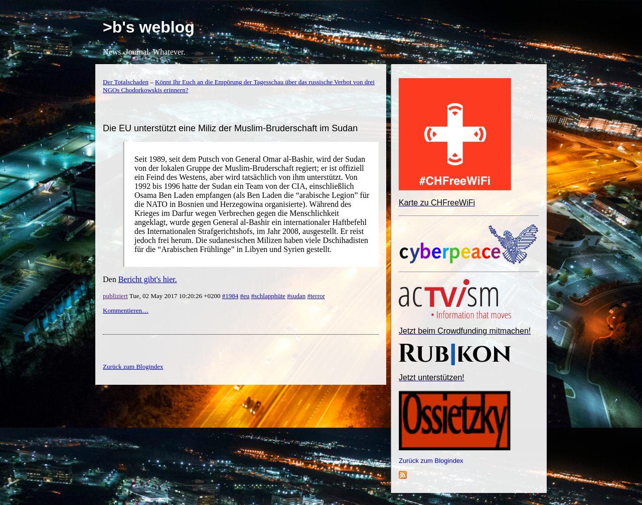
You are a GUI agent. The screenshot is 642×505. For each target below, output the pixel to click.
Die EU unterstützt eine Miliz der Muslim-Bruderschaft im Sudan (230, 128)
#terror (316, 296)
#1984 (230, 296)
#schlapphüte (268, 296)
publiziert (115, 296)
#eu (244, 296)
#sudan (296, 296)
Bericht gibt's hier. (147, 279)
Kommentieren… (125, 310)
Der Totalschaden (125, 82)
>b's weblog (149, 27)
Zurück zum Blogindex (431, 460)
